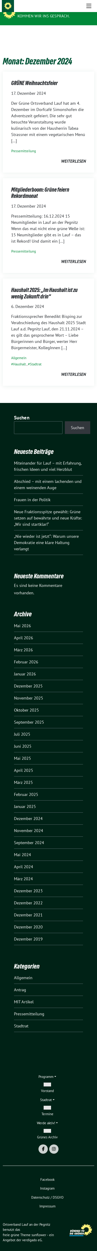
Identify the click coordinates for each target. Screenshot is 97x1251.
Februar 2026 (26, 654)
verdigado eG (32, 1233)
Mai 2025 (22, 751)
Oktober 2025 (26, 703)
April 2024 (23, 859)
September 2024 (29, 835)
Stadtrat (36, 357)
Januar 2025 (25, 799)
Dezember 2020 (28, 919)
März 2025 (23, 775)
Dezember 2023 (28, 883)
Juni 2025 (22, 739)
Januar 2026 (25, 666)
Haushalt (19, 357)
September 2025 (29, 715)
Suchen (21, 410)
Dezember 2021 (28, 907)
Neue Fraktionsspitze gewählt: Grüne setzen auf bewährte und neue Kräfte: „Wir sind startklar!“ (48, 511)
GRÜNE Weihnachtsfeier (34, 76)
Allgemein (18, 350)
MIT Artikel (24, 994)
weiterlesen (73, 154)
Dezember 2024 (28, 811)
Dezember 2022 (28, 895)
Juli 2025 (22, 727)
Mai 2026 (22, 618)
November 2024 (28, 823)
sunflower (38, 1228)
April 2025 (23, 763)
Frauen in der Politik (32, 492)
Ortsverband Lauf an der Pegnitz (54, 10)
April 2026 (23, 630)
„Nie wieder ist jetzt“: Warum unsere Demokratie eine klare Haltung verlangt (46, 535)
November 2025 (28, 691)
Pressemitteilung (23, 144)
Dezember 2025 (28, 678)
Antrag (20, 982)
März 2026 (23, 642)
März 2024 (23, 871)
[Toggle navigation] (88, 32)
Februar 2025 (26, 787)
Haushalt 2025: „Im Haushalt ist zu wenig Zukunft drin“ (44, 286)
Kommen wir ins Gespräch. (43, 16)
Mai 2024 (22, 847)
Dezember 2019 (28, 931)
